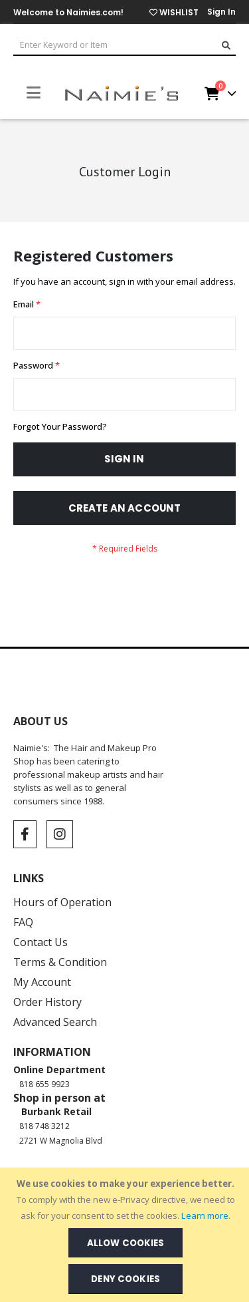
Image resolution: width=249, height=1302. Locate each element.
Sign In (221, 11)
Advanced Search (55, 1022)
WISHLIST (174, 12)
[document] (125, 1235)
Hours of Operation (62, 902)
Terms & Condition (60, 962)
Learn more (204, 1215)
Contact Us (40, 942)
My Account (42, 982)
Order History (47, 1002)
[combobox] (124, 46)
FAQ (23, 922)
